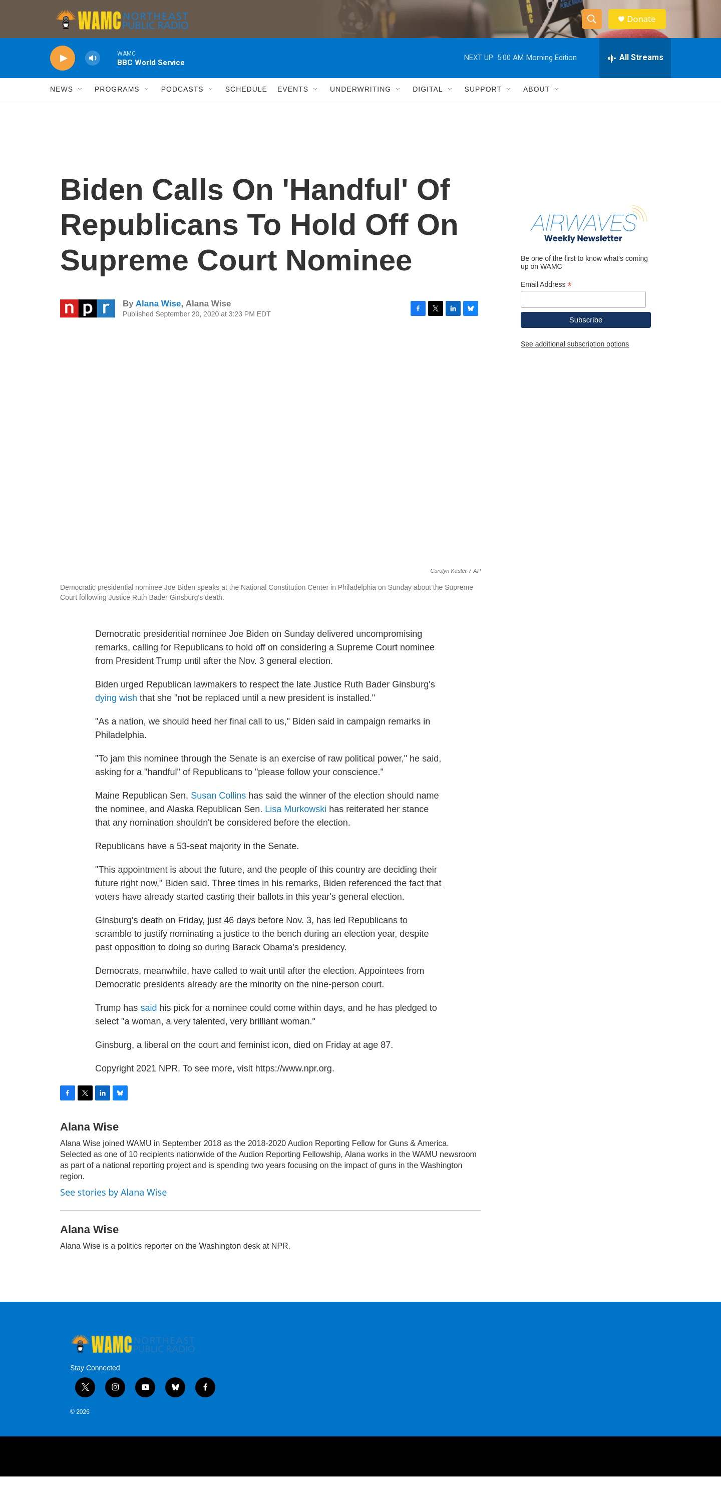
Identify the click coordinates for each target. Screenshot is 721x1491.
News (61, 104)
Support (483, 104)
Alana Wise (158, 318)
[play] (63, 73)
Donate (645, 26)
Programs (117, 104)
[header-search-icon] (595, 27)
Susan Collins (218, 811)
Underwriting (360, 104)
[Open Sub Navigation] (81, 104)
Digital (428, 104)
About (536, 104)
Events (292, 104)
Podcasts (182, 104)
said (148, 1023)
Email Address (546, 299)
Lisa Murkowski (295, 824)
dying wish (116, 713)
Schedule (246, 104)
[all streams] (635, 73)
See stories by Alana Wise (113, 1207)
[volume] (92, 73)
